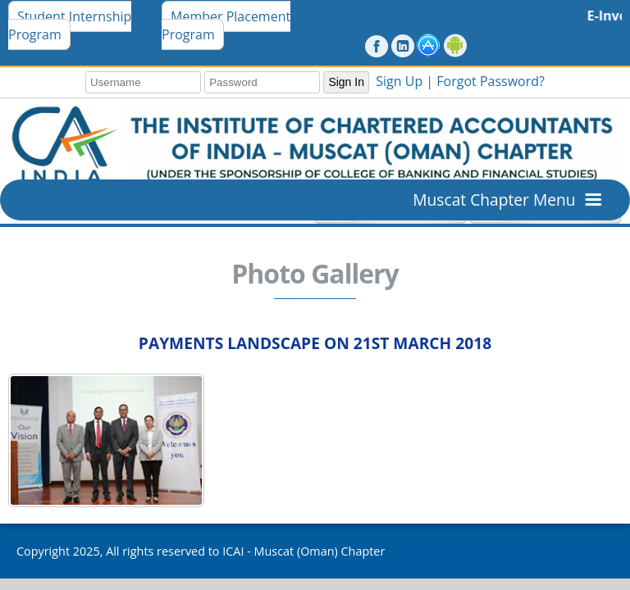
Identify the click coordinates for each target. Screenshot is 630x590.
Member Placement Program (226, 25)
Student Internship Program (69, 25)
